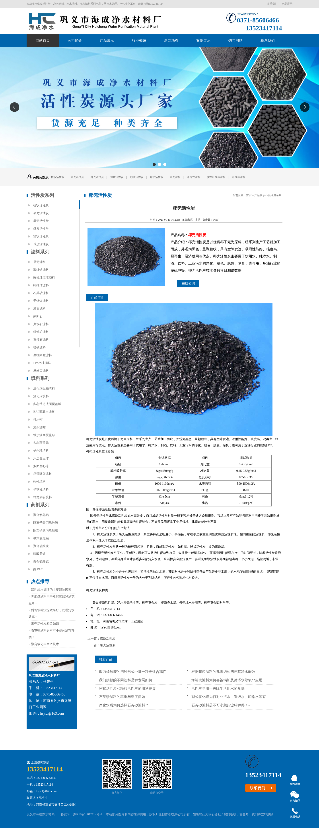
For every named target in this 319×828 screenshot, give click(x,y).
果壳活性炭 (77, 177)
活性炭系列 (42, 195)
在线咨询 (188, 283)
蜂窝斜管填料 (42, 497)
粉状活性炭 (137, 177)
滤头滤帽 (39, 427)
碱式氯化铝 (41, 538)
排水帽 (38, 419)
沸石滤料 (39, 308)
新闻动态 (171, 40)
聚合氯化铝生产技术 (45, 644)
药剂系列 (40, 505)
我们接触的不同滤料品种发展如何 (125, 680)
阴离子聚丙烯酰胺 (45, 530)
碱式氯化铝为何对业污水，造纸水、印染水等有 (228, 697)
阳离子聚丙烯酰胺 (45, 522)
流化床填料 (41, 396)
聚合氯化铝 (41, 515)
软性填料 (39, 481)
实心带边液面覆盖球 (47, 404)
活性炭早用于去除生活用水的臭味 (218, 688)
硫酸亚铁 (39, 553)
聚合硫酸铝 (41, 561)
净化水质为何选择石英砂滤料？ (124, 705)
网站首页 (43, 40)
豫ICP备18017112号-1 (87, 814)
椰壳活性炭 (97, 177)
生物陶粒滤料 (42, 355)
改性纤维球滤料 (216, 177)
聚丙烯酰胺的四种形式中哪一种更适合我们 (132, 672)
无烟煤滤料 (41, 300)
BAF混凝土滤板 (44, 411)
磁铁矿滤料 (41, 332)
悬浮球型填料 (42, 474)
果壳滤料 (175, 177)
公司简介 (75, 40)
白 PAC (38, 569)
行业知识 (139, 40)
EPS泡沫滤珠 (42, 363)
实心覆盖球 (41, 443)
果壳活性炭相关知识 (45, 623)
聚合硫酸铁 (41, 546)
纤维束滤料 (41, 370)
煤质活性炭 (117, 177)
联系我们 (272, 3)
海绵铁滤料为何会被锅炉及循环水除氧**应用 (226, 680)
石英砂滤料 (41, 293)
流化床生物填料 (44, 388)
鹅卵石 (38, 316)
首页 (248, 195)
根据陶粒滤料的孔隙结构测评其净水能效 (223, 672)
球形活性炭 (156, 177)
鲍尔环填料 (41, 450)
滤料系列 (40, 252)
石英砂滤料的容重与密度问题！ (124, 697)
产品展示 (287, 3)
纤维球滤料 (238, 177)
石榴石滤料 (41, 339)
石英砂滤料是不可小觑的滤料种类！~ (220, 705)
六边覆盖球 (41, 458)
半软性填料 (41, 489)
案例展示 (203, 40)
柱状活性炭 (57, 177)
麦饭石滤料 (41, 324)
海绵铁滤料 (193, 177)
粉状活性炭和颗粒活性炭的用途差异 (127, 688)
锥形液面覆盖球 (44, 435)
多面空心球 (41, 466)
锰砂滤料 (39, 347)
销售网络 (235, 40)
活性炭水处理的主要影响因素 (51, 589)
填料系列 (40, 378)
